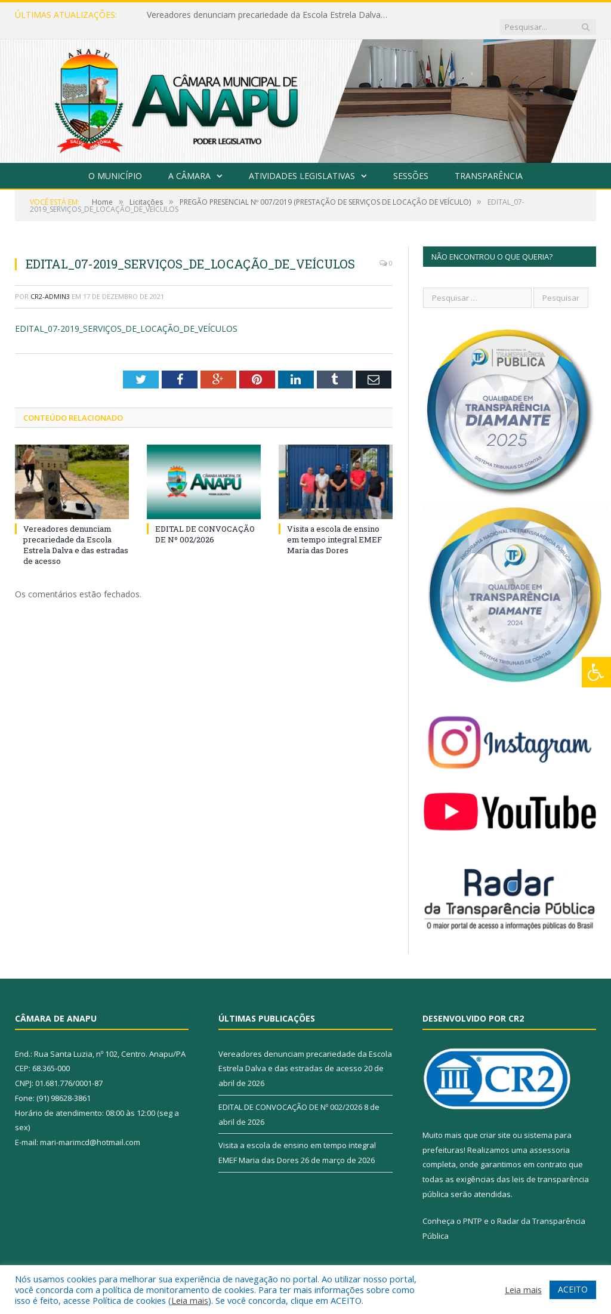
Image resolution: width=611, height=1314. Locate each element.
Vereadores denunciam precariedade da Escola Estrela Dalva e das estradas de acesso (269, 15)
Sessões (410, 163)
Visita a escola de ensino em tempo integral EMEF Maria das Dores (334, 527)
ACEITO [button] (573, 1289)
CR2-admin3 (50, 284)
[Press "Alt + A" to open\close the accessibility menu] (596, 672)
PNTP (472, 1209)
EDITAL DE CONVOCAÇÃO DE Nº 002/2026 (205, 522)
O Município (115, 163)
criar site (495, 1123)
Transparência (489, 163)
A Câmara (189, 163)
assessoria (549, 1138)
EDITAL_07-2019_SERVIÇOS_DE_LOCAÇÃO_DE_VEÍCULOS (126, 316)
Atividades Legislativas (302, 163)
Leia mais (189, 1300)
